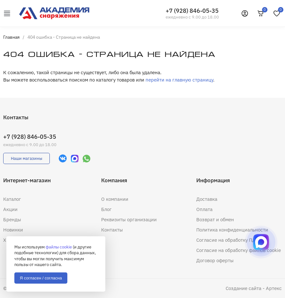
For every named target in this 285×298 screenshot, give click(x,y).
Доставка (206, 199)
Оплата (204, 209)
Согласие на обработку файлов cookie (238, 250)
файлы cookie (59, 247)
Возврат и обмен (215, 219)
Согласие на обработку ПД (226, 240)
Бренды (12, 219)
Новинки (13, 230)
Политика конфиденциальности (232, 230)
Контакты (112, 230)
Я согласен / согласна (41, 278)
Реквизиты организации (129, 219)
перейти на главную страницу (179, 80)
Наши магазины (26, 158)
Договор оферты (215, 260)
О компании (114, 199)
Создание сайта (243, 288)
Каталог (12, 199)
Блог (106, 209)
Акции (10, 209)
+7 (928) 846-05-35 (192, 10)
